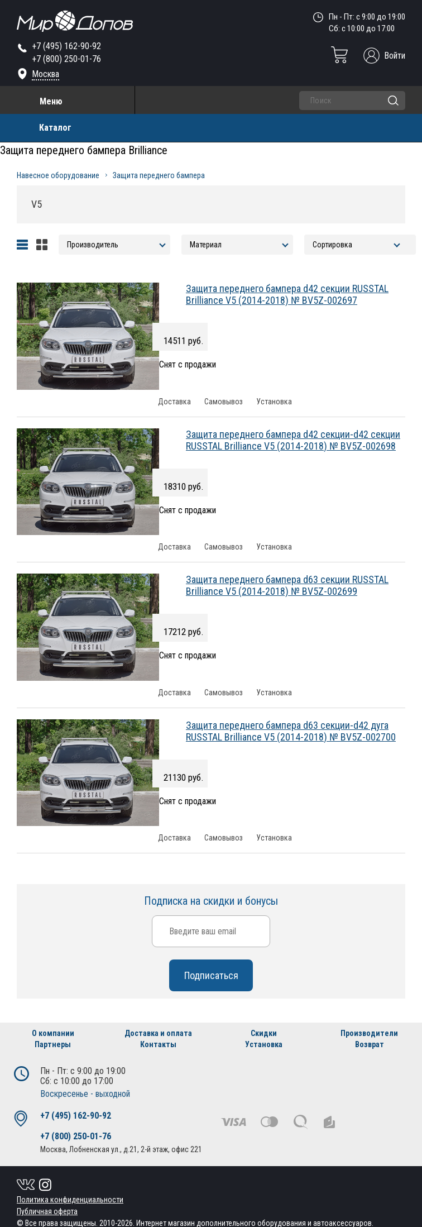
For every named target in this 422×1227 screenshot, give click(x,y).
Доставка (174, 402)
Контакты (158, 1044)
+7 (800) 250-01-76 (66, 59)
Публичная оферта (47, 1211)
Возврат (369, 1044)
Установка (274, 402)
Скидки (264, 1033)
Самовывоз (223, 402)
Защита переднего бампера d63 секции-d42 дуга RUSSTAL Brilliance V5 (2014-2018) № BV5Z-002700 (291, 731)
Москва (45, 74)
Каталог (55, 127)
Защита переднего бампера (159, 175)
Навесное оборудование (58, 175)
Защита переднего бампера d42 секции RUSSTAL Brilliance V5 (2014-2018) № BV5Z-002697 (287, 294)
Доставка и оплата (158, 1033)
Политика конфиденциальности (70, 1199)
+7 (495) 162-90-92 (66, 46)
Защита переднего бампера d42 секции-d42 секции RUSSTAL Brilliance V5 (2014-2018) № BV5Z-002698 (293, 440)
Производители (369, 1033)
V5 (36, 204)
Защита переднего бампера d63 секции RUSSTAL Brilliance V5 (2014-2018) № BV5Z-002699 (287, 585)
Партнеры (53, 1044)
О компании (53, 1033)
